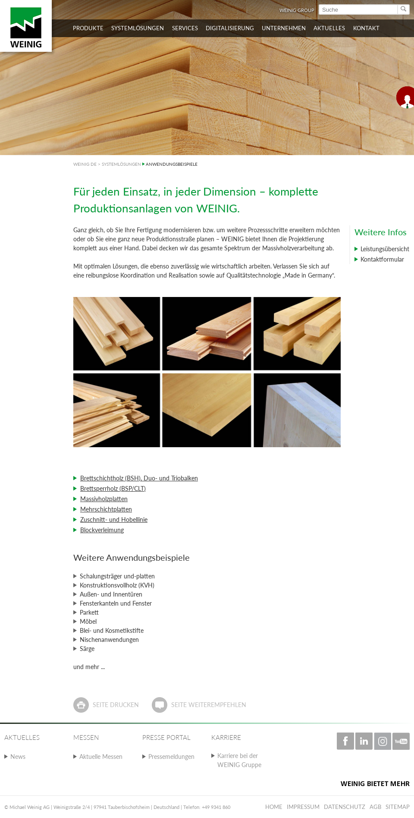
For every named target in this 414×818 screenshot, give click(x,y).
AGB (375, 806)
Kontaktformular (382, 259)
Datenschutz (344, 806)
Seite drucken (116, 704)
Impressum (303, 806)
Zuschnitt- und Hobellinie (113, 519)
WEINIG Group (296, 10)
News (17, 756)
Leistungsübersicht (385, 249)
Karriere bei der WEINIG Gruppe (239, 760)
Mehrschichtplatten (106, 509)
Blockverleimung (102, 530)
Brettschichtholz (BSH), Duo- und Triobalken (139, 478)
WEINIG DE (85, 164)
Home (273, 806)
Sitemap (398, 806)
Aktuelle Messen (100, 756)
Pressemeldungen (171, 756)
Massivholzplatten (104, 498)
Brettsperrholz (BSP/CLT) (113, 488)
